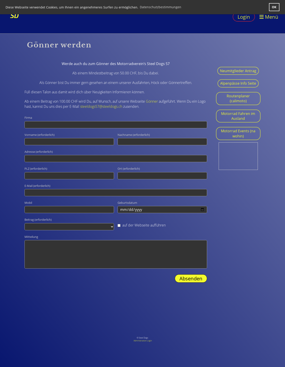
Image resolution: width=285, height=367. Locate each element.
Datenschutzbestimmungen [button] (160, 7)
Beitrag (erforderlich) (38, 220)
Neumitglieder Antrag (238, 70)
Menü (268, 16)
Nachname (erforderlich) (134, 135)
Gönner (152, 101)
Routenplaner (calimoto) (238, 98)
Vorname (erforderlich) (39, 135)
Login (244, 16)
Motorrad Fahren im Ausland (238, 116)
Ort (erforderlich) (129, 169)
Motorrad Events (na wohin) (238, 133)
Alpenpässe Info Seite (238, 83)
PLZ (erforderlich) (35, 169)
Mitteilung (31, 237)
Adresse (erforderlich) (38, 152)
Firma (28, 118)
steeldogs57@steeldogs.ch (101, 106)
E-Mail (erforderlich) (37, 186)
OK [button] (274, 7)
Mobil (28, 203)
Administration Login (143, 340)
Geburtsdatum (127, 203)
